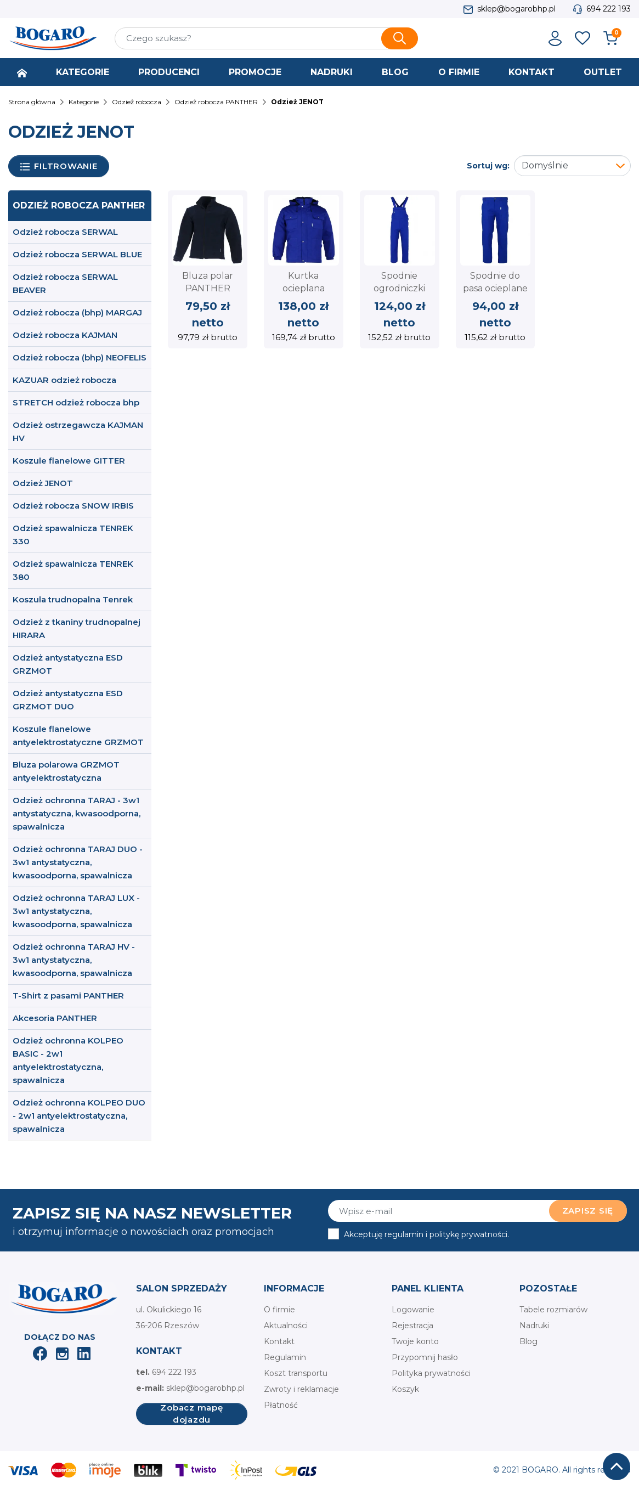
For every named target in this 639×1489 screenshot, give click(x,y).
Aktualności (286, 1325)
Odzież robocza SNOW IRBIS (73, 505)
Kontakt (279, 1341)
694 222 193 (608, 9)
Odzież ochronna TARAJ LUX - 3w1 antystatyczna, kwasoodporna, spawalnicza (76, 911)
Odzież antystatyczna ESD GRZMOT (68, 664)
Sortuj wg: (488, 166)
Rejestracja (412, 1325)
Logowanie (413, 1310)
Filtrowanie (59, 166)
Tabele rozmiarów (553, 1310)
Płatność (281, 1405)
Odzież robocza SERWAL (65, 232)
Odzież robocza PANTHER (79, 205)
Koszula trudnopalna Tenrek (73, 599)
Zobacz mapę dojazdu (191, 1414)
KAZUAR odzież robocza (64, 380)
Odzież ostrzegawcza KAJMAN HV (78, 431)
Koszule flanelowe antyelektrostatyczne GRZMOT (78, 735)
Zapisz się (588, 1210)
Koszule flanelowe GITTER (69, 460)
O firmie (279, 1310)
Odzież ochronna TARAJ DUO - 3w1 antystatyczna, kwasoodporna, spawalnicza (78, 862)
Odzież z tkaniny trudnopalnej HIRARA (76, 628)
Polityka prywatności (431, 1373)
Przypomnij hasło (425, 1357)
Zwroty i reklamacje (301, 1389)
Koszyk (405, 1389)
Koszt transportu (295, 1373)
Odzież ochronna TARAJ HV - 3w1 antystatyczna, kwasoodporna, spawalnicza (74, 959)
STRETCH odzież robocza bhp (76, 402)
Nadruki (534, 1325)
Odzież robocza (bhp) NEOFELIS (79, 357)
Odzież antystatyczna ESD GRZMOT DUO (68, 700)
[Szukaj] (266, 38)
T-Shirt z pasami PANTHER (68, 995)
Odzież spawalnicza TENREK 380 (73, 570)
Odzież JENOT (43, 483)
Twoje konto (415, 1341)
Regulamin (285, 1357)
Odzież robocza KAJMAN (65, 335)
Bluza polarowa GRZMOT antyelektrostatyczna (66, 771)
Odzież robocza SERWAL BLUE (77, 254)
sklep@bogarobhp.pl (516, 9)
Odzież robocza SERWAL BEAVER (65, 283)
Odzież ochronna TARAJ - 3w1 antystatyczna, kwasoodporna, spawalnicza (76, 813)
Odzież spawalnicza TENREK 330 (73, 534)
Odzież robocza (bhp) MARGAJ (77, 312)
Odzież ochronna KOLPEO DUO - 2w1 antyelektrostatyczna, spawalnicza (79, 1115)
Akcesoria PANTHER (55, 1018)
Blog (528, 1341)
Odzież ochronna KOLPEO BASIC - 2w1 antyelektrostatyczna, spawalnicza (68, 1060)
